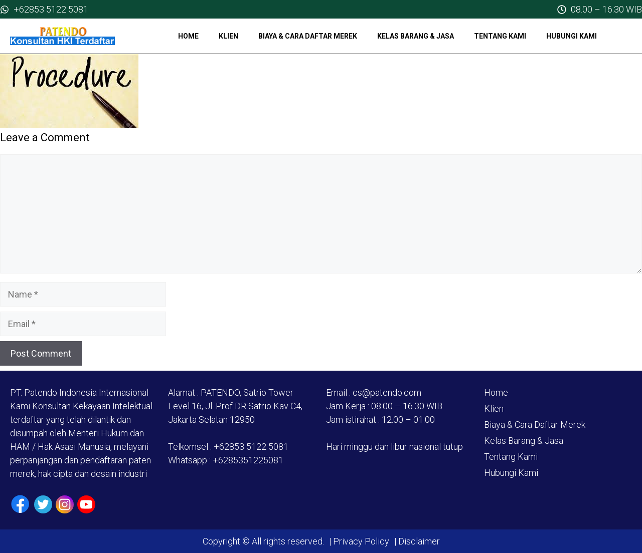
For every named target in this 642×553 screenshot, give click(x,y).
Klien (228, 36)
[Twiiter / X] (43, 504)
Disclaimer (418, 541)
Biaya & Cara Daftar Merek (307, 36)
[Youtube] (86, 504)
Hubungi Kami (571, 36)
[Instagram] (65, 504)
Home (188, 36)
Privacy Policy (361, 541)
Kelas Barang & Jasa (415, 36)
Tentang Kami (500, 36)
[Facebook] (20, 504)
